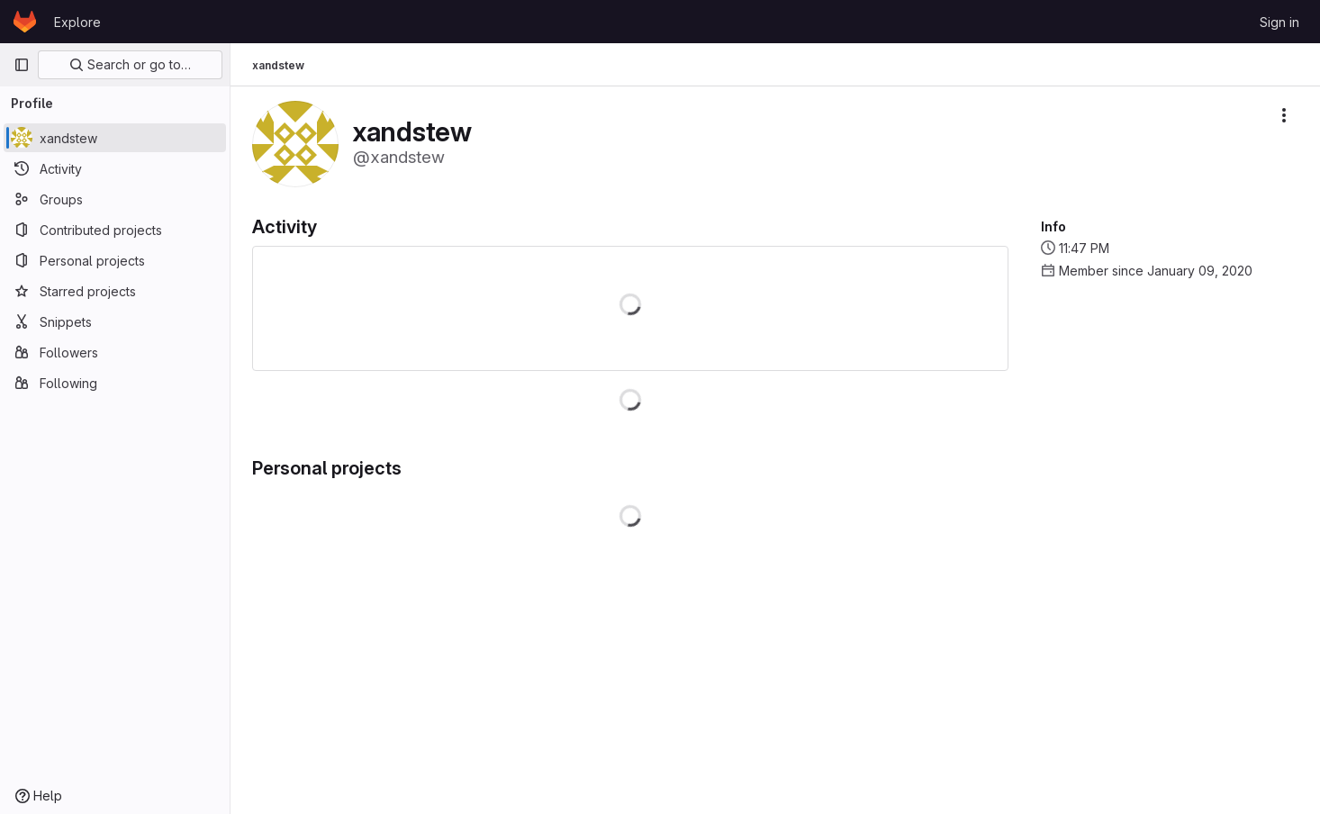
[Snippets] (115, 321)
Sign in (1279, 22)
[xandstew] (115, 137)
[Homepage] (25, 21)
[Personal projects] (115, 260)
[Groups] (115, 199)
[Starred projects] (115, 290)
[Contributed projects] (115, 229)
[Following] (115, 382)
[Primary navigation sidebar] (21, 64)
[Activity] (115, 168)
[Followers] (115, 352)
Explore (77, 22)
